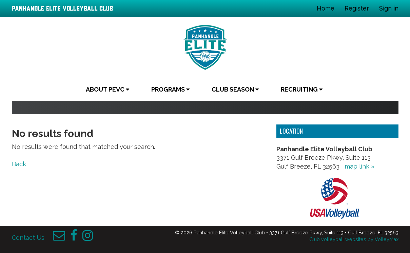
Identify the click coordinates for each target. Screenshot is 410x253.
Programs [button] (170, 89)
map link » (359, 166)
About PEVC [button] (107, 89)
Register (357, 8)
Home (325, 8)
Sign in (388, 8)
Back (19, 164)
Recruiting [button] (302, 89)
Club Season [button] (235, 89)
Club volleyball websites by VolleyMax (353, 239)
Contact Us (28, 237)
